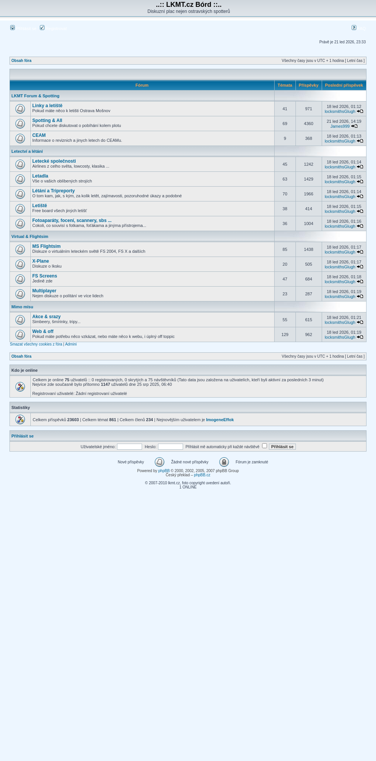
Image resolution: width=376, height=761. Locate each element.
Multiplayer (44, 290)
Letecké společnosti (54, 161)
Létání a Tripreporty (53, 190)
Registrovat (53, 28)
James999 (340, 126)
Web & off (43, 331)
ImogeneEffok (220, 419)
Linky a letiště (47, 105)
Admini (71, 344)
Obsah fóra (21, 61)
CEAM (39, 135)
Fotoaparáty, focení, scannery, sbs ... (72, 220)
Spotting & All (47, 120)
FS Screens (44, 276)
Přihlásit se (23, 28)
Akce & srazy (46, 316)
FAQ (359, 28)
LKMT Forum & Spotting (35, 96)
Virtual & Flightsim (29, 236)
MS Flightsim (46, 246)
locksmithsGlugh (340, 111)
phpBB (164, 471)
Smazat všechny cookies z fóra (36, 344)
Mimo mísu (22, 306)
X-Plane (40, 261)
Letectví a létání (27, 151)
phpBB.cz (202, 475)
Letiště (39, 205)
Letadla (40, 176)
